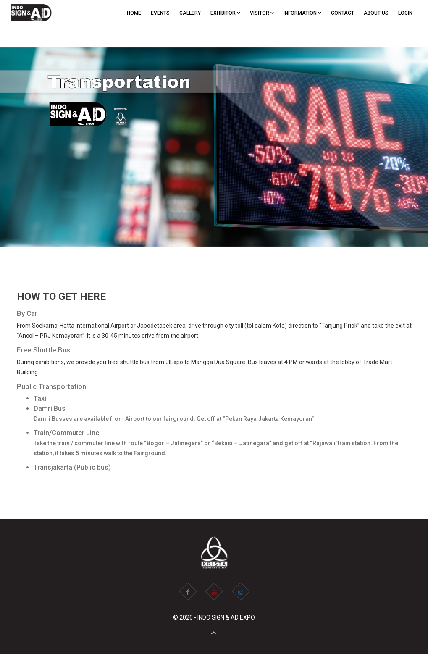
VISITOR (262, 13)
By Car (27, 313)
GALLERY (190, 13)
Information (302, 13)
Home (134, 13)
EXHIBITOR (225, 13)
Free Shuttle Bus (43, 350)
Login (405, 13)
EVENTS (160, 13)
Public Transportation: (52, 386)
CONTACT (342, 13)
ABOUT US (376, 13)
